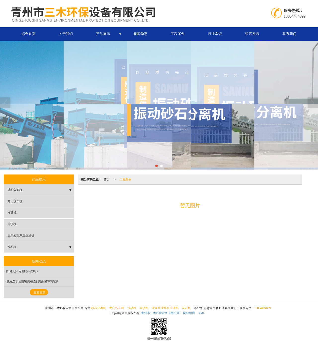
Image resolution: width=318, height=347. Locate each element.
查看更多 (39, 292)
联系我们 (289, 34)
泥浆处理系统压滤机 (20, 235)
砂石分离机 (14, 190)
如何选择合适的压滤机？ (22, 271)
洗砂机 (11, 212)
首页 (107, 179)
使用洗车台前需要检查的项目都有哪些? (32, 281)
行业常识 (215, 34)
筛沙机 (11, 224)
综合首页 (29, 34)
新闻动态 (140, 34)
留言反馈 (252, 34)
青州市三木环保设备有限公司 (160, 313)
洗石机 (11, 247)
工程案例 (178, 34)
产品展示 (103, 34)
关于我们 (66, 34)
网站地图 (189, 313)
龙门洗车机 (14, 201)
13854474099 (262, 308)
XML (201, 313)
